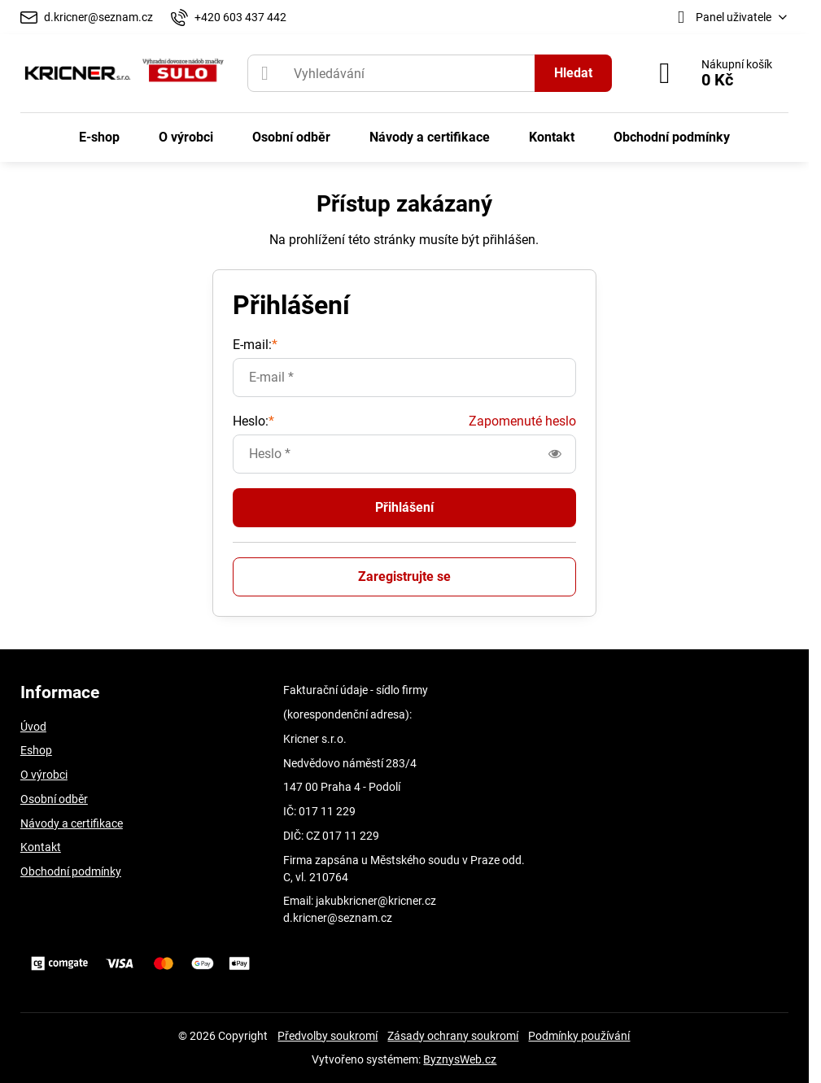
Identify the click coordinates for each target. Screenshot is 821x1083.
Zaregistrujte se (404, 576)
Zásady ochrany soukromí (452, 1035)
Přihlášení (404, 507)
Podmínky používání (579, 1035)
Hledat (573, 73)
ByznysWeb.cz (459, 1059)
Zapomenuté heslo (522, 421)
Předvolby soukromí (327, 1035)
